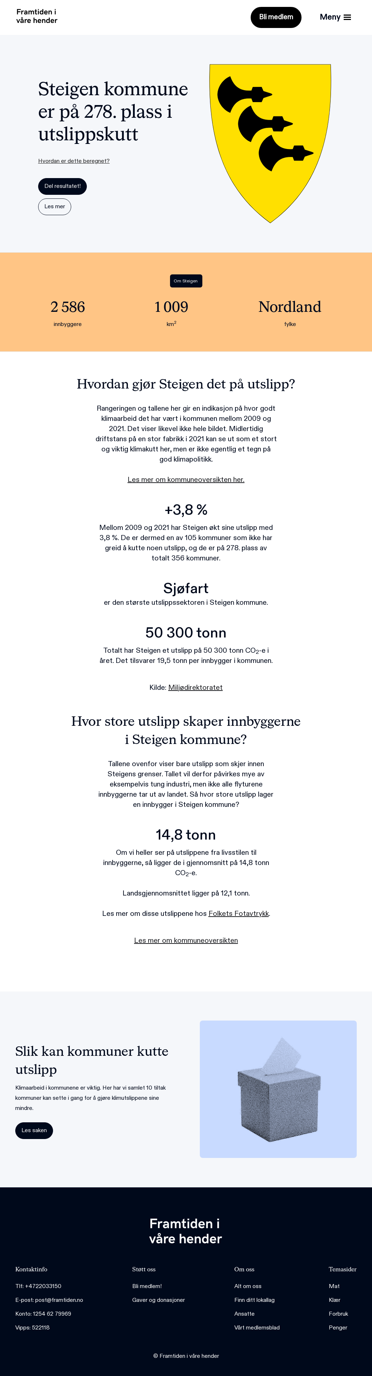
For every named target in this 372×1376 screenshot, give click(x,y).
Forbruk (338, 1314)
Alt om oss (248, 1286)
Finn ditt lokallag (254, 1300)
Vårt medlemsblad (257, 1328)
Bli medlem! (147, 1286)
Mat (334, 1286)
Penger (338, 1328)
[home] (35, 14)
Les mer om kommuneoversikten (186, 940)
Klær (334, 1300)
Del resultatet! (62, 186)
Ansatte (244, 1314)
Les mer (54, 206)
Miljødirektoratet (195, 687)
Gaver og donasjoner (158, 1300)
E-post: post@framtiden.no (49, 1300)
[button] (335, 17)
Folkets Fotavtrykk (239, 913)
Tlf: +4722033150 (38, 1286)
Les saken (34, 1130)
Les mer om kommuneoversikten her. (186, 479)
